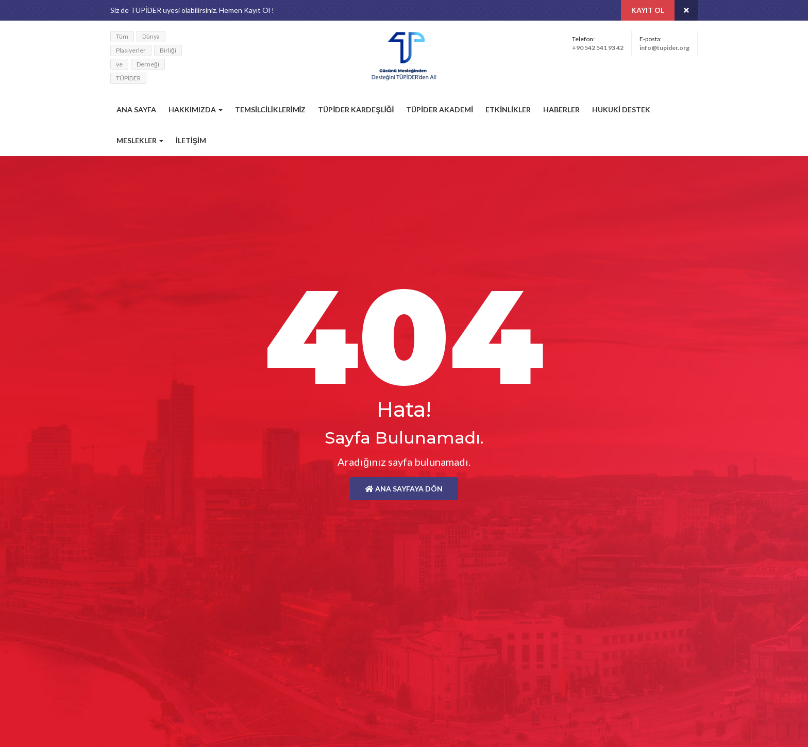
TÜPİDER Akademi (439, 109)
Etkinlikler (508, 109)
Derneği (148, 64)
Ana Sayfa (136, 109)
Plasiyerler (131, 50)
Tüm (122, 36)
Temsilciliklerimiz (270, 109)
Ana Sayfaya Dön (404, 488)
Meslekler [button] (139, 140)
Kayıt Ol (647, 10)
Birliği (168, 50)
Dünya (151, 36)
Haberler (561, 109)
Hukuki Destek (621, 109)
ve (119, 64)
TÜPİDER (128, 78)
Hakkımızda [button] (196, 109)
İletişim (191, 140)
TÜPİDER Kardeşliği (356, 109)
